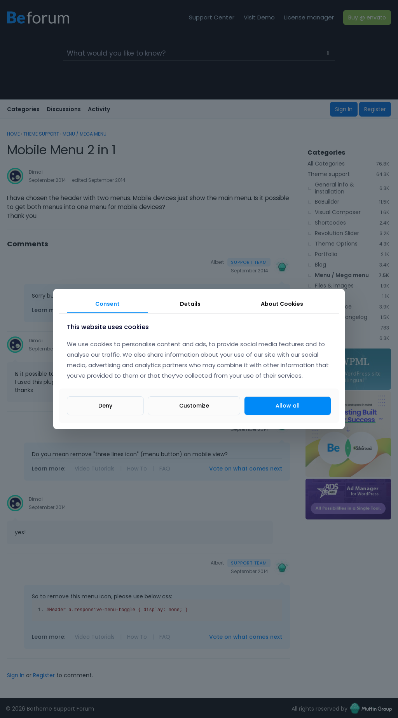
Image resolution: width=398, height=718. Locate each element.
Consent (107, 304)
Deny (105, 406)
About (282, 304)
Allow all (288, 406)
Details (190, 304)
